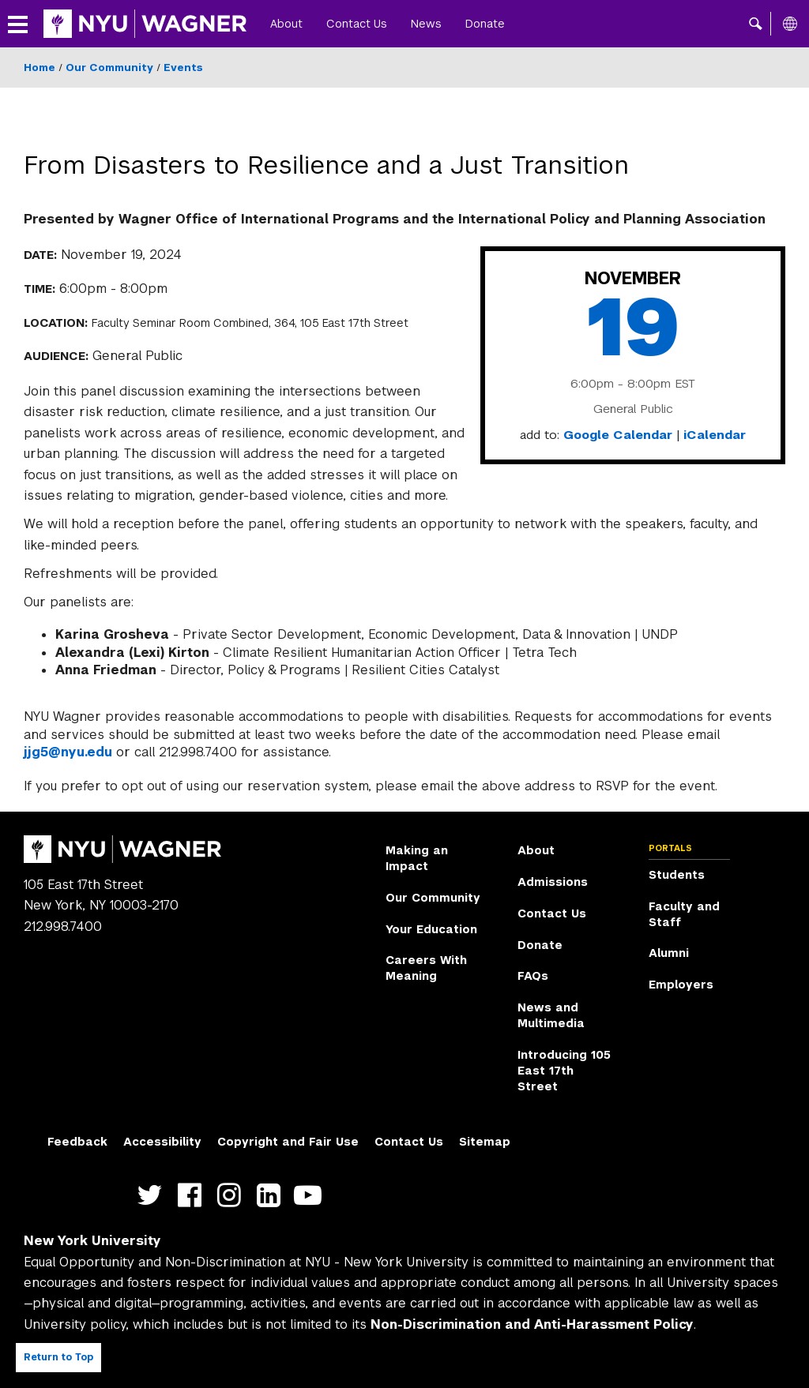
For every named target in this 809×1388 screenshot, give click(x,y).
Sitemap (484, 1142)
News (426, 24)
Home (39, 67)
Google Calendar (617, 435)
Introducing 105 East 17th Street (564, 1071)
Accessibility (162, 1142)
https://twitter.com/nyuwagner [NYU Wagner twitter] (153, 1196)
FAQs (532, 976)
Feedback (77, 1142)
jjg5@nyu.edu (68, 752)
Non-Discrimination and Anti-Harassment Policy (532, 1324)
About (286, 24)
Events (183, 67)
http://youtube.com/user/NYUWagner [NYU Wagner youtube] (311, 1196)
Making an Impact (417, 858)
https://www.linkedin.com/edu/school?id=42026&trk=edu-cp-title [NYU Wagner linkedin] (272, 1196)
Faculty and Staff (684, 914)
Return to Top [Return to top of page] (58, 1357)
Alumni (669, 953)
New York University (92, 1240)
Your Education (431, 929)
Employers (681, 984)
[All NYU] (790, 23)
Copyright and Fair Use (288, 1142)
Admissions (552, 882)
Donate (485, 24)
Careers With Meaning (426, 968)
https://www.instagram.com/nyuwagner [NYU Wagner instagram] (232, 1196)
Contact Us (356, 24)
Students (677, 875)
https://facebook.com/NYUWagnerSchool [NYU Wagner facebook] (193, 1196)
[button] (755, 23)
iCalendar (714, 435)
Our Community (109, 67)
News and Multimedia (551, 1015)
